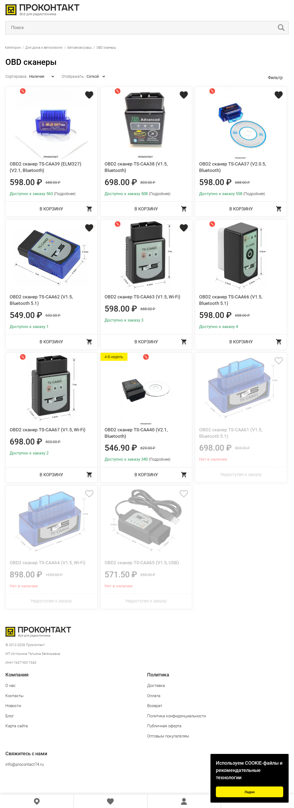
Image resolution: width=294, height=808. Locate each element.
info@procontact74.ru (24, 764)
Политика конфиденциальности (176, 716)
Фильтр (275, 77)
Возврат (154, 705)
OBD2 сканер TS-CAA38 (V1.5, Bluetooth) (136, 167)
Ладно (249, 792)
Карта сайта (16, 726)
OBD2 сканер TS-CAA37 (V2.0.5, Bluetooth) (232, 167)
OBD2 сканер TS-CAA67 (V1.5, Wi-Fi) (47, 429)
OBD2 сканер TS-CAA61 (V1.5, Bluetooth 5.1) (230, 433)
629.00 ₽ (147, 448)
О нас (10, 685)
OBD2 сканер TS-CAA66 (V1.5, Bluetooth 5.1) (230, 300)
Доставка (156, 685)
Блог (9, 716)
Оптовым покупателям (168, 736)
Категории (13, 48)
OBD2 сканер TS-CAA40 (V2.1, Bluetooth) (136, 433)
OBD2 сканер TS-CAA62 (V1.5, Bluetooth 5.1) (41, 300)
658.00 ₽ (147, 575)
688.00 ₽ (53, 182)
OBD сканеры (106, 48)
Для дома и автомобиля (44, 48)
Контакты (14, 695)
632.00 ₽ (53, 315)
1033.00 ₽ (54, 575)
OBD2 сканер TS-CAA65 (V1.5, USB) (142, 562)
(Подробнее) (65, 194)
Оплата (153, 695)
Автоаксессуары (79, 48)
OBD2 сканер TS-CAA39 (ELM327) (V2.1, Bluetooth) (45, 167)
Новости (13, 705)
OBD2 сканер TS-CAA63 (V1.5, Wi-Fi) (142, 296)
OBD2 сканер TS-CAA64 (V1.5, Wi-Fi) (47, 562)
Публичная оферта (164, 726)
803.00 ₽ (147, 182)
